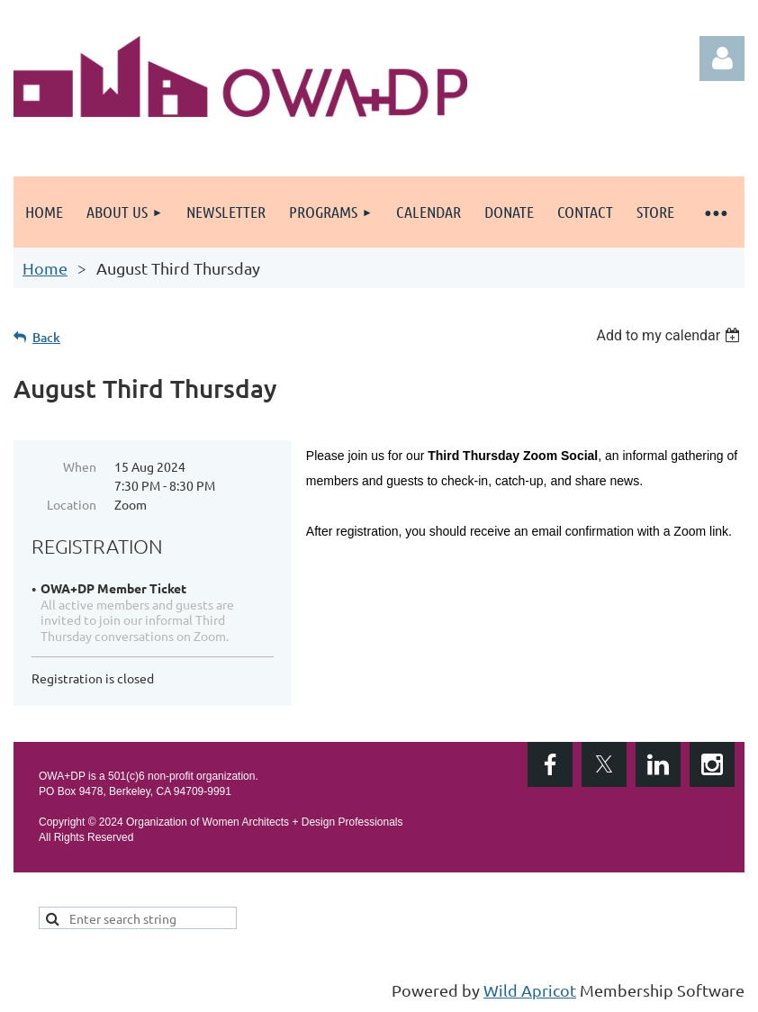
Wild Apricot (529, 989)
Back (46, 337)
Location (71, 504)
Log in (721, 58)
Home (45, 267)
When (79, 466)
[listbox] (670, 335)
